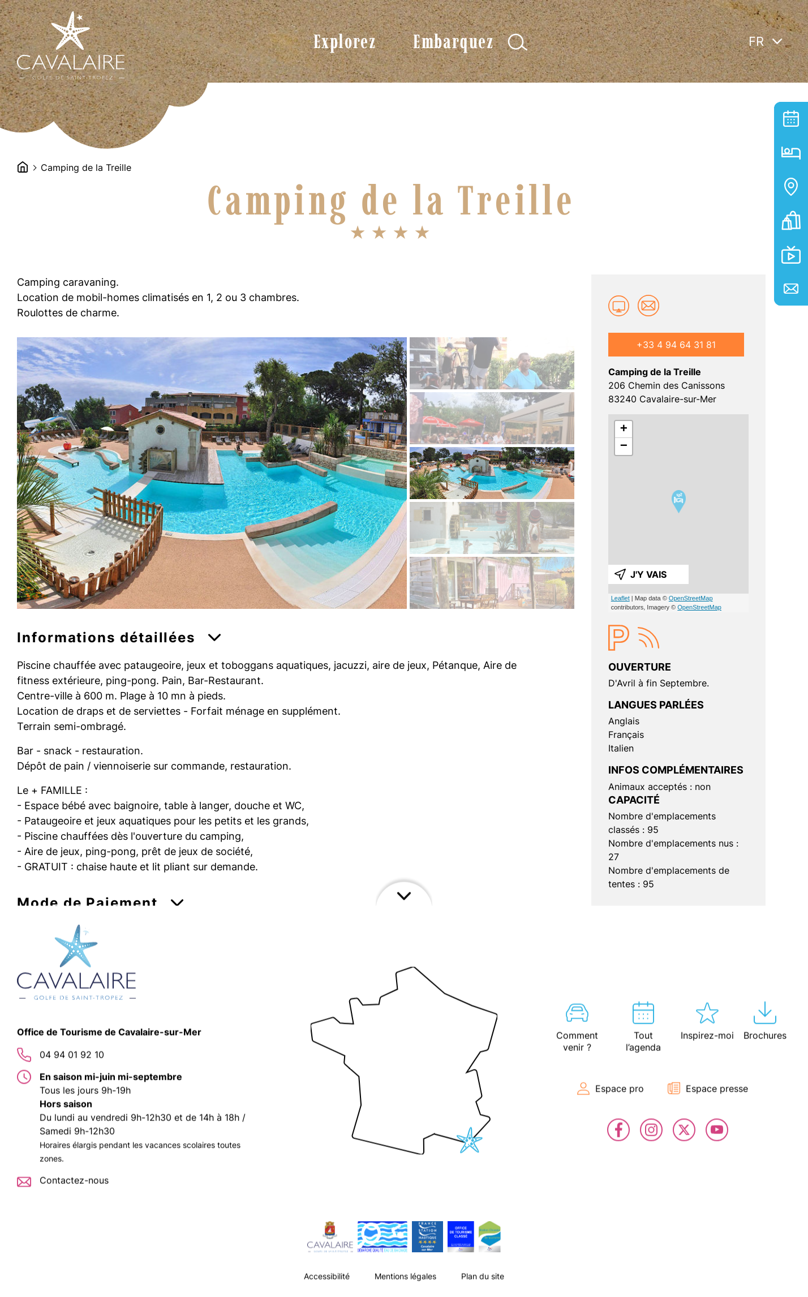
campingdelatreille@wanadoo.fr (648, 305)
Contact (791, 289)
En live (791, 255)
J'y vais (648, 574)
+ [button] (624, 429)
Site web (619, 305)
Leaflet (620, 598)
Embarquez (453, 41)
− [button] (624, 446)
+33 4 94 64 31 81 (676, 344)
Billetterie (791, 221)
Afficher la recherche (517, 42)
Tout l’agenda (791, 119)
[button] (119, 642)
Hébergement (791, 153)
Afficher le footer (404, 1283)
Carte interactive (791, 187)
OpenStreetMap (691, 598)
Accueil (22, 167)
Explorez (344, 41)
